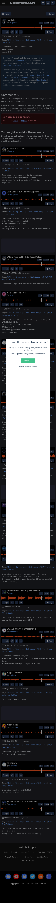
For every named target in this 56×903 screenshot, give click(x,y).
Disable (28, 361)
